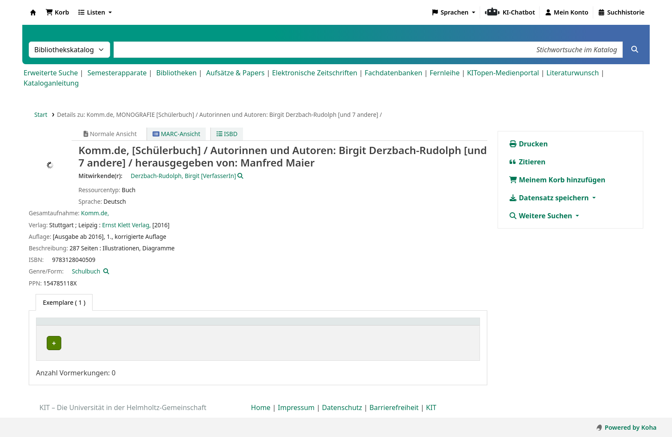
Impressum (296, 412)
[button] (57, 12)
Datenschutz (342, 412)
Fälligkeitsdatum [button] (439, 326)
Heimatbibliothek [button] (67, 326)
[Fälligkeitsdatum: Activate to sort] (445, 326)
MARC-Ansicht (177, 134)
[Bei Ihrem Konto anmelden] (566, 12)
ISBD (226, 134)
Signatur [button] (277, 326)
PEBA (47, 343)
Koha (33, 12)
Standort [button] (124, 326)
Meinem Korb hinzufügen (557, 179)
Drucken (528, 144)
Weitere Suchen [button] (541, 215)
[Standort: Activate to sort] (184, 326)
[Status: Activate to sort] (357, 326)
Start (41, 114)
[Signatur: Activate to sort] (282, 326)
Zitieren (527, 161)
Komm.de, (95, 213)
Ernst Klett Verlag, (126, 225)
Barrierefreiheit (394, 412)
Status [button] (317, 326)
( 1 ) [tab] (64, 302)
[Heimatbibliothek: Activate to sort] (72, 326)
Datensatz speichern (550, 197)
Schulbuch (86, 271)
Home (261, 412)
